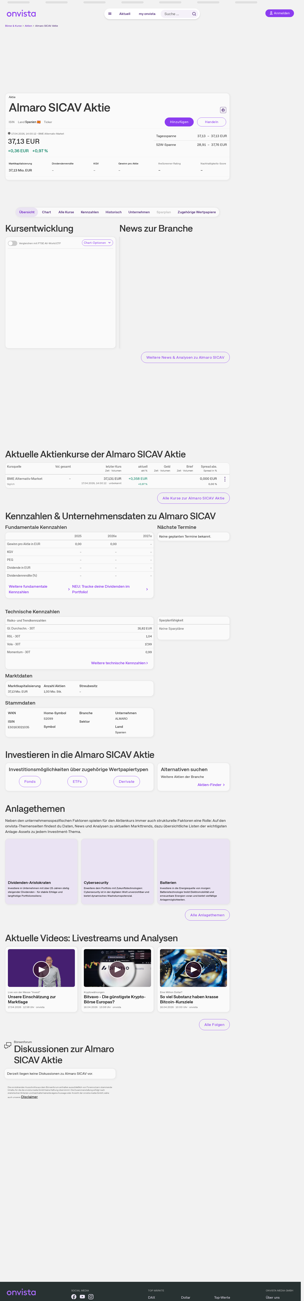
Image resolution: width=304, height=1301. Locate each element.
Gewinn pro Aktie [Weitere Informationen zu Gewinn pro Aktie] (128, 163)
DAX (151, 1297)
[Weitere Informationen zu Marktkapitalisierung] (20, 170)
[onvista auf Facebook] (73, 1297)
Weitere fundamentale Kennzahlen (40, 589)
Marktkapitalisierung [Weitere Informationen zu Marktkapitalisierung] (20, 163)
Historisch (114, 212)
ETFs (77, 781)
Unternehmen (139, 212)
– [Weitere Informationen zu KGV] (94, 170)
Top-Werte (222, 1297)
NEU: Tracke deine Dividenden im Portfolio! (110, 589)
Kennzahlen (90, 212)
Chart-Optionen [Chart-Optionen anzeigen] (97, 243)
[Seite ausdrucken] (223, 110)
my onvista (147, 14)
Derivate (127, 781)
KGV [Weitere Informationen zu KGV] (96, 163)
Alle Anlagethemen (207, 914)
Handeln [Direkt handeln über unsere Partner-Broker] (211, 122)
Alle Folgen (214, 1024)
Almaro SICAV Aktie (46, 26)
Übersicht (27, 212)
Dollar (185, 1297)
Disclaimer (29, 1097)
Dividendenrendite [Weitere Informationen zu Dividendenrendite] (63, 163)
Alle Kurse (66, 212)
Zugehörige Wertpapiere (197, 212)
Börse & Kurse (13, 26)
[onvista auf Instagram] (90, 1297)
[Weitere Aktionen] (225, 479)
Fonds (30, 781)
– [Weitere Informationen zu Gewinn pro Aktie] (119, 170)
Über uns (273, 1297)
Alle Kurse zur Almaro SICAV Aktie (193, 498)
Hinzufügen (179, 122)
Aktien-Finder (211, 784)
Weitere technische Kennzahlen (120, 662)
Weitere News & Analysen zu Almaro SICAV (185, 357)
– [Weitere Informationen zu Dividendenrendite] (53, 170)
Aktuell (124, 14)
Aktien (28, 26)
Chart (46, 212)
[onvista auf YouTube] (82, 1297)
